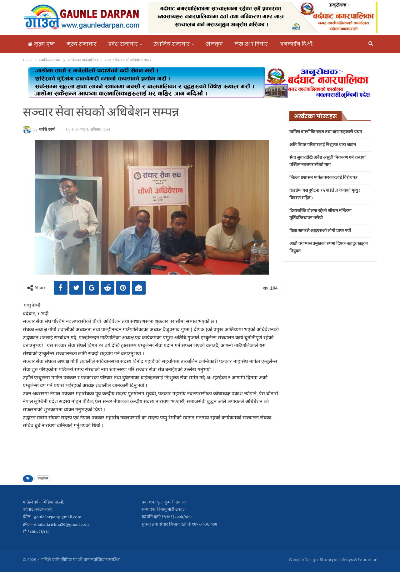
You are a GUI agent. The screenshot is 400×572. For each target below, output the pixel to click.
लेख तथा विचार (251, 44)
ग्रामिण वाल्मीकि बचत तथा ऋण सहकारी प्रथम (325, 132)
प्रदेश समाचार (123, 44)
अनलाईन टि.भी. (296, 44)
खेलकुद (214, 44)
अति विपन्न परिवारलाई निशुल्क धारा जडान (322, 145)
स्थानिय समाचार (172, 44)
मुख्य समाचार (82, 44)
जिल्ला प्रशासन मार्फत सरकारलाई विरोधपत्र (323, 177)
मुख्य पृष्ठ (41, 44)
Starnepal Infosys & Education (349, 559)
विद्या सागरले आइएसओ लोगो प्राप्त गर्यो (320, 231)
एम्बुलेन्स (43, 478)
